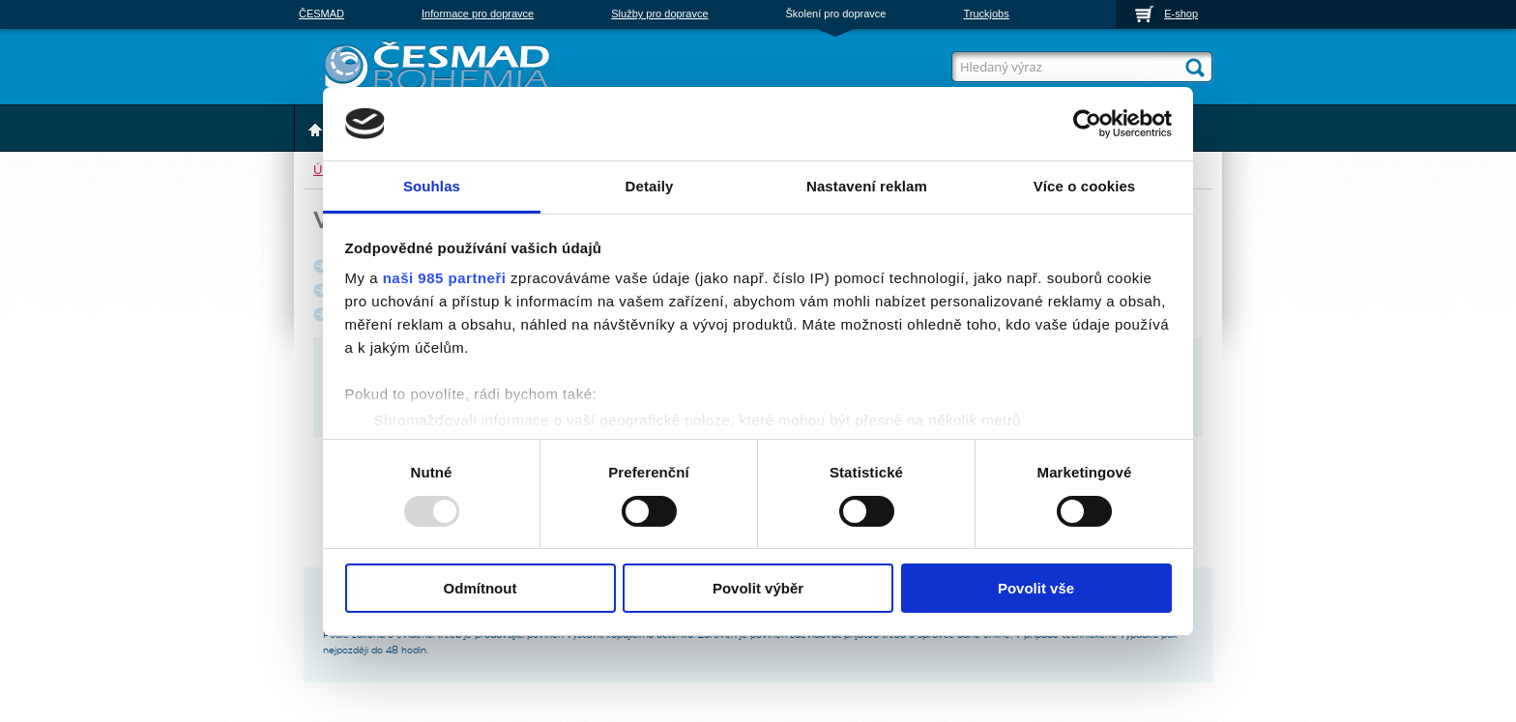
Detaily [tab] (650, 186)
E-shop (1181, 13)
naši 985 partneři (445, 278)
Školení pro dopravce (836, 13)
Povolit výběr (758, 588)
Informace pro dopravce (478, 13)
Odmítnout (480, 588)
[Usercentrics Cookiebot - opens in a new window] (1087, 123)
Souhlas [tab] (431, 186)
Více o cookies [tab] (1085, 186)
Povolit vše (1036, 588)
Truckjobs (985, 13)
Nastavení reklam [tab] (866, 186)
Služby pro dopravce (659, 13)
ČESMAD (321, 13)
